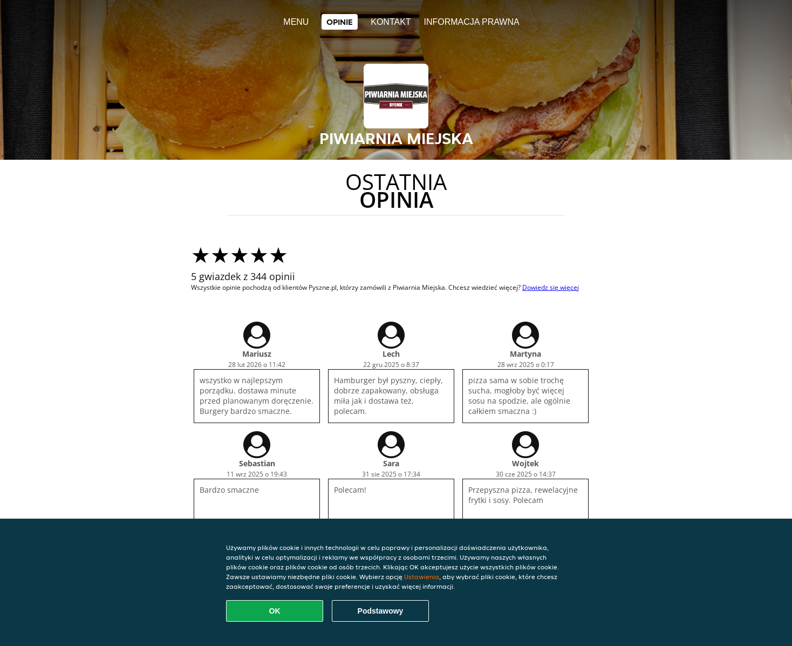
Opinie (339, 22)
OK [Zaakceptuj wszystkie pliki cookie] (275, 611)
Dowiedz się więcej (550, 287)
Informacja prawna (471, 21)
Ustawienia (421, 577)
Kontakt (391, 21)
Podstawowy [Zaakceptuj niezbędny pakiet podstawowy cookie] (381, 611)
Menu (296, 21)
